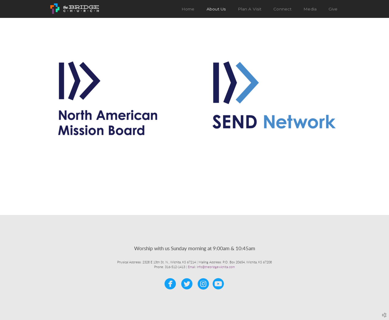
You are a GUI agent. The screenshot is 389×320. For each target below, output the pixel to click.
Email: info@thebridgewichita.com (211, 267)
